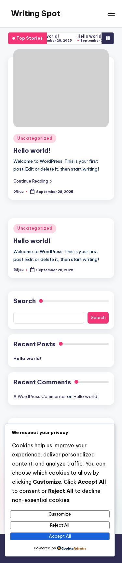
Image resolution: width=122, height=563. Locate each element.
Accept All (60, 536)
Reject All (59, 525)
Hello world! (48, 36)
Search (24, 301)
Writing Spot (36, 13)
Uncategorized (34, 138)
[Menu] (111, 13)
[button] (32, 181)
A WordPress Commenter (39, 396)
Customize (59, 514)
